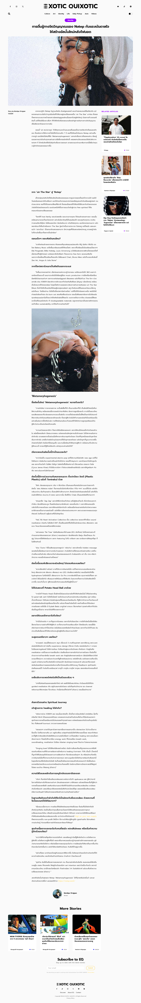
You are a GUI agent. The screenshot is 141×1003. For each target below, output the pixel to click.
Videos (94, 14)
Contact (78, 992)
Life (68, 14)
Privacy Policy (91, 972)
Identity (61, 14)
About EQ (71, 992)
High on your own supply (86, 816)
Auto (86, 14)
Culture (47, 14)
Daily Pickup (77, 14)
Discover (63, 992)
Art (54, 14)
